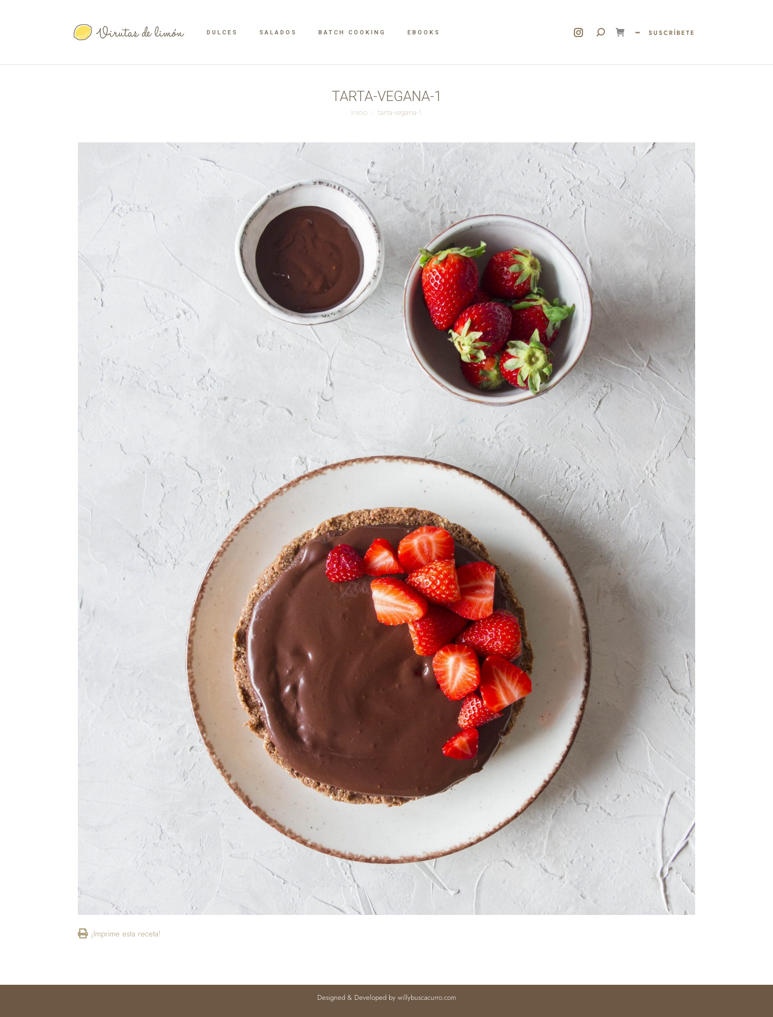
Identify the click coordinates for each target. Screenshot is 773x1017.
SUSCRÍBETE (671, 32)
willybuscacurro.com (427, 997)
